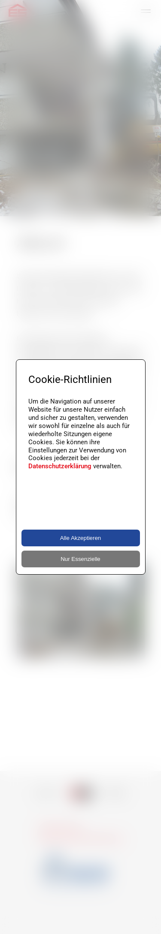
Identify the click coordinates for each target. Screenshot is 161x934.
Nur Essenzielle (80, 559)
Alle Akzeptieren (80, 538)
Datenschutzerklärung (59, 466)
